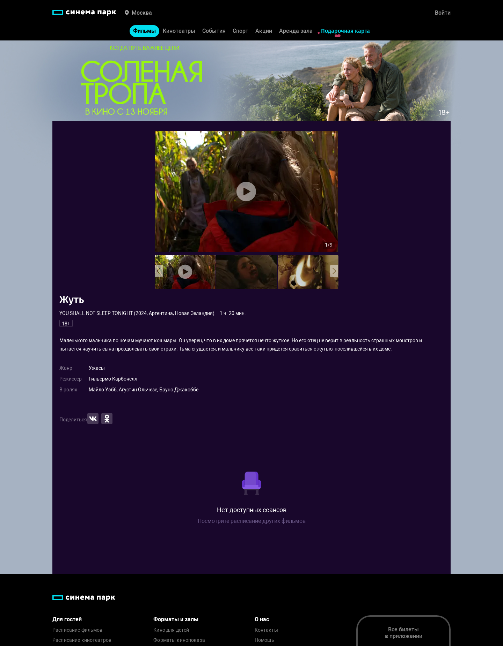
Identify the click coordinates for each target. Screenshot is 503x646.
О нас (262, 619)
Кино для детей (171, 630)
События (214, 31)
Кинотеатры (179, 31)
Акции (263, 31)
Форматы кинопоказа (179, 640)
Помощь (265, 640)
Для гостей (67, 619)
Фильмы (144, 31)
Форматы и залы (175, 619)
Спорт (240, 31)
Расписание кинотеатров (81, 640)
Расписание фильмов (77, 630)
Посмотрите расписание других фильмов (252, 521)
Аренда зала (296, 31)
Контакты (266, 630)
